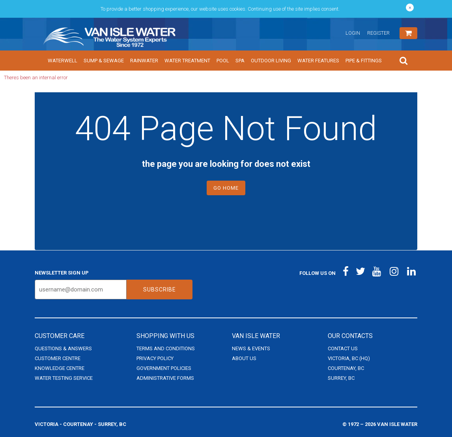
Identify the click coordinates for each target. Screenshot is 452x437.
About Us (244, 358)
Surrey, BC (341, 378)
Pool (223, 60)
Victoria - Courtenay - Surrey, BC (80, 424)
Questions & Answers (63, 348)
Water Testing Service (64, 378)
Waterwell (62, 60)
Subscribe (159, 289)
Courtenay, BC (346, 368)
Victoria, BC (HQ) (349, 358)
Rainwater (144, 60)
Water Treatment (187, 60)
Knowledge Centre (59, 368)
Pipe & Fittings (364, 60)
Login (353, 33)
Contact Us (343, 348)
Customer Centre (57, 358)
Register (378, 33)
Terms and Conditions (165, 348)
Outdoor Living (271, 60)
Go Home (226, 188)
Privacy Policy (155, 358)
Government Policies (163, 368)
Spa (240, 60)
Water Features (318, 60)
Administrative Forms (165, 378)
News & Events (251, 348)
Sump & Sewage (104, 60)
